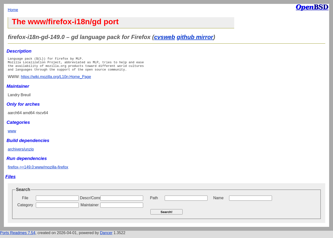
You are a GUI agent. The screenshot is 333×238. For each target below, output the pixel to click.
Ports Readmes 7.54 (17, 236)
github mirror (195, 37)
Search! (166, 215)
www (12, 134)
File (25, 201)
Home (13, 10)
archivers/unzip (21, 152)
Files (10, 179)
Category (25, 208)
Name (218, 201)
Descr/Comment (89, 201)
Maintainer (90, 208)
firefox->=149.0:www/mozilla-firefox (38, 170)
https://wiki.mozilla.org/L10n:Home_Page (56, 80)
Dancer (106, 236)
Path (154, 201)
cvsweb (164, 37)
